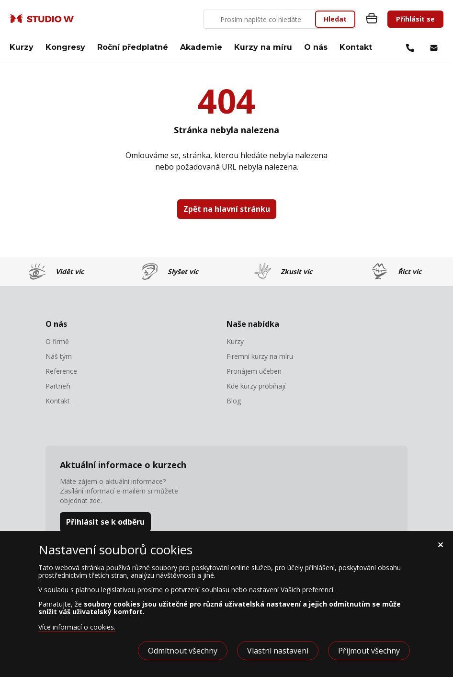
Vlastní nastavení (277, 650)
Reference (61, 371)
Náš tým (58, 356)
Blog (233, 401)
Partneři (57, 386)
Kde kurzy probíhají (255, 386)
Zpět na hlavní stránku (226, 209)
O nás (316, 47)
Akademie (201, 47)
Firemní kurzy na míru (259, 356)
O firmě (57, 341)
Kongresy (65, 47)
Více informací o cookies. (76, 626)
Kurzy (22, 47)
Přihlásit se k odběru (105, 521)
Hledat (335, 18)
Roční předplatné (132, 47)
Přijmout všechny (369, 650)
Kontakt (356, 47)
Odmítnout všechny (182, 650)
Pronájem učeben (254, 371)
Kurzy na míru (263, 47)
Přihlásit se (415, 18)
